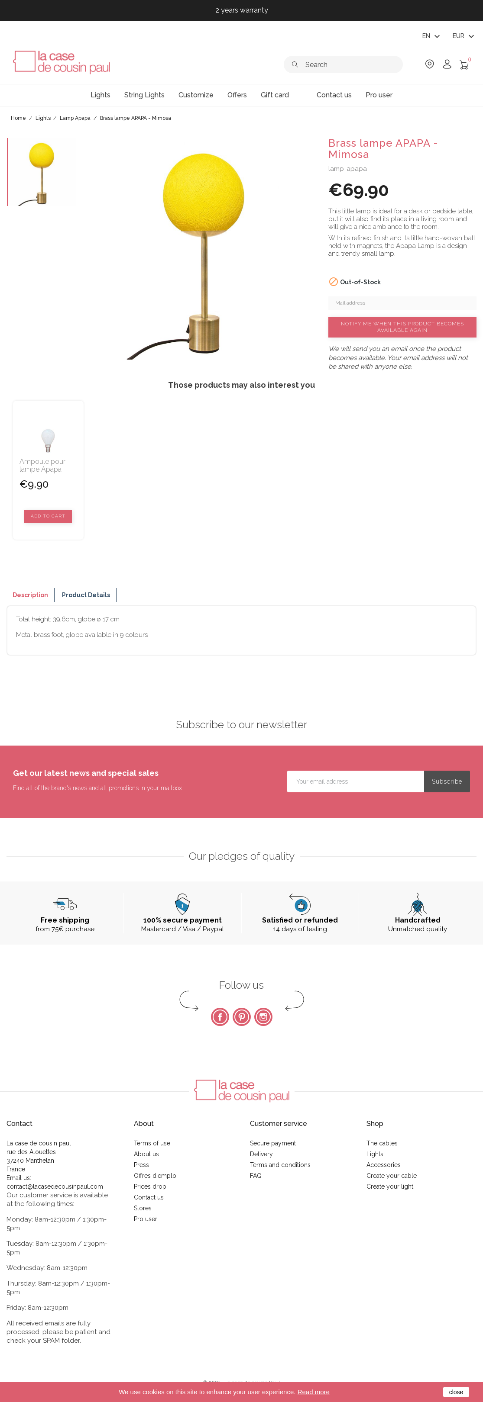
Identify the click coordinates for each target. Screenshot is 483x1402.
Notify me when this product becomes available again (402, 327)
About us (146, 1154)
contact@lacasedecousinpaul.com (54, 1186)
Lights (374, 1154)
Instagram (263, 1017)
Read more (314, 1392)
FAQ (256, 1175)
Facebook (220, 1017)
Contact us (149, 1197)
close (456, 1392)
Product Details (86, 595)
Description (30, 595)
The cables (382, 1143)
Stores (143, 1208)
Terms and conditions (280, 1164)
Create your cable (391, 1175)
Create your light (389, 1186)
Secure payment (273, 1143)
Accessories (383, 1164)
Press (141, 1164)
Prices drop (150, 1186)
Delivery (261, 1154)
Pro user (145, 1218)
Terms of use (152, 1143)
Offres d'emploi (156, 1175)
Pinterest (242, 1017)
